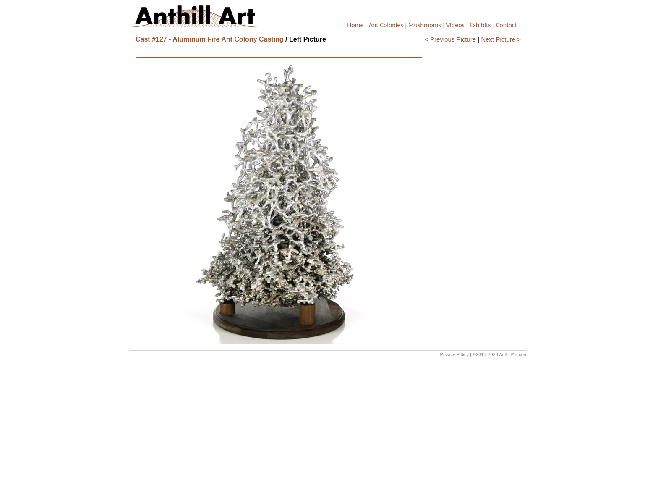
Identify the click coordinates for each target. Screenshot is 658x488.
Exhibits (480, 25)
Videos (455, 25)
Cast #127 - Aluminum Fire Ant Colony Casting (210, 39)
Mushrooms (424, 25)
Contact (506, 25)
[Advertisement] (328, 424)
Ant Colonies (386, 25)
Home (355, 25)
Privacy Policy (454, 354)
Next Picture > (501, 39)
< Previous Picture (450, 39)
